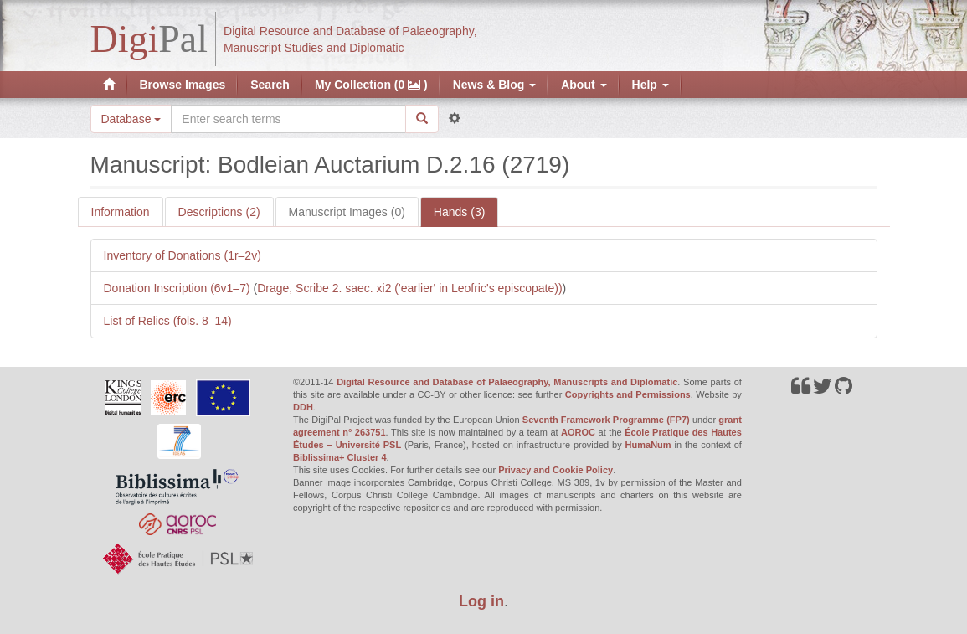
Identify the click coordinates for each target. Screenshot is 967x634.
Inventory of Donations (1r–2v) (182, 255)
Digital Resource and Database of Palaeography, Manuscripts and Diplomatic (507, 382)
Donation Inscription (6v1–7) (179, 288)
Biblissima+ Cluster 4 (340, 457)
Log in (481, 601)
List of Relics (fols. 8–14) (168, 320)
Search (270, 84)
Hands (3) (459, 212)
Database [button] (131, 119)
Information (120, 212)
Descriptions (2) (219, 212)
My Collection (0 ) (371, 84)
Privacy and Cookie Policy (555, 470)
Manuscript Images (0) (347, 212)
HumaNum (648, 445)
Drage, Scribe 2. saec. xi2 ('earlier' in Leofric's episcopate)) (409, 288)
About (583, 84)
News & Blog (494, 84)
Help (650, 84)
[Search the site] (288, 119)
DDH (303, 407)
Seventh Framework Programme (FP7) (606, 420)
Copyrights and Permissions (628, 394)
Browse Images (183, 84)
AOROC (578, 432)
